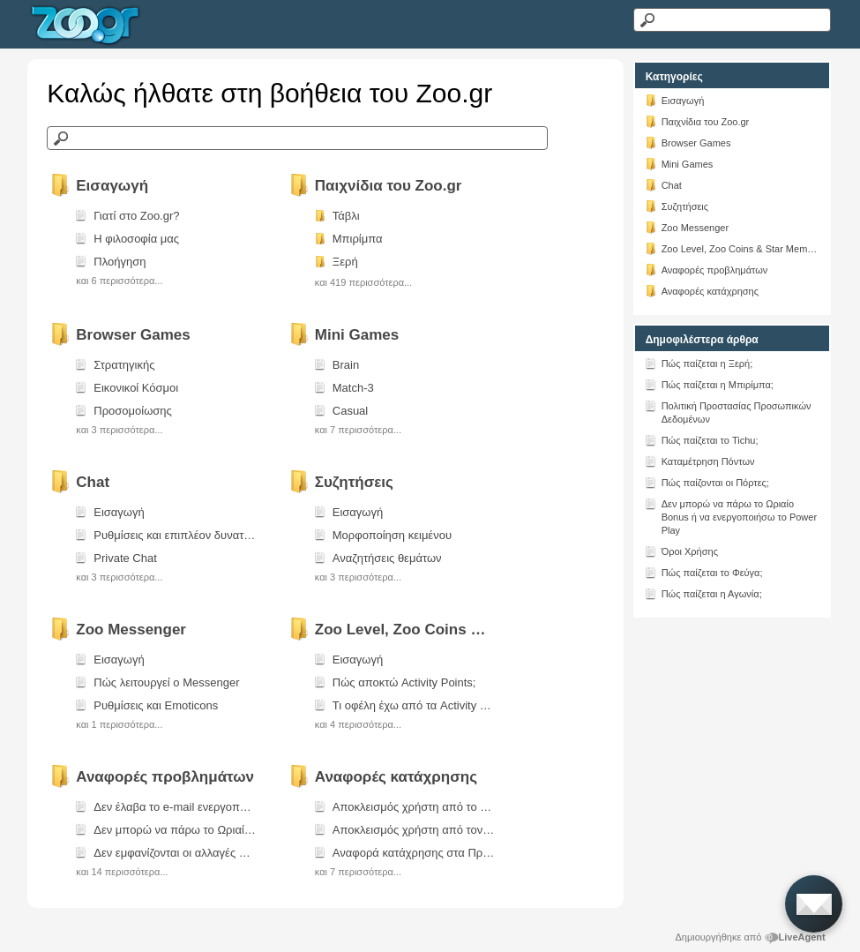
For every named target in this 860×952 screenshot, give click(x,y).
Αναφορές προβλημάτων (706, 269)
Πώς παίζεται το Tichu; (701, 439)
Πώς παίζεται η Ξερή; (698, 363)
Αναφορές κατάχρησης (701, 290)
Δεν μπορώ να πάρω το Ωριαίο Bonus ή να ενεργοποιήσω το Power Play (730, 516)
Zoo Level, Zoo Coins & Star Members (732, 248)
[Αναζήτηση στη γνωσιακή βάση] (297, 138)
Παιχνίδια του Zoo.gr (697, 121)
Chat (663, 184)
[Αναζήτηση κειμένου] (732, 20)
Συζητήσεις (676, 206)
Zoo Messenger (686, 227)
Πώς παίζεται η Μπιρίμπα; (709, 384)
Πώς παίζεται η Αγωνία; (703, 593)
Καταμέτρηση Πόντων (699, 461)
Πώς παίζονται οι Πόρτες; (706, 482)
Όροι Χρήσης (681, 550)
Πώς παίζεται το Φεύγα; (703, 572)
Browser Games (687, 142)
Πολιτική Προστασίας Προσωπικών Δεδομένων (727, 411)
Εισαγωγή (674, 100)
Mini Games (679, 163)
